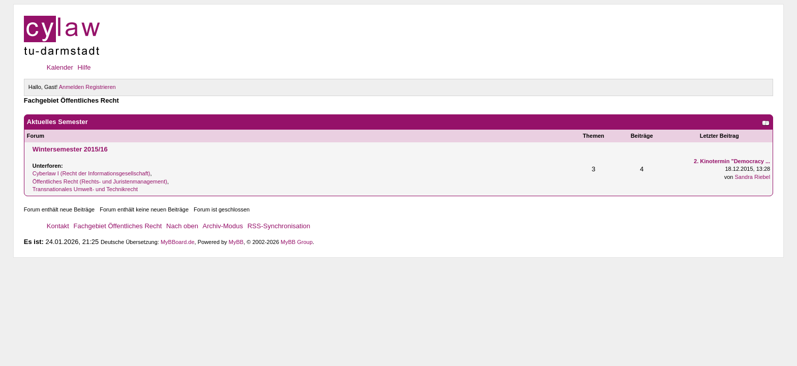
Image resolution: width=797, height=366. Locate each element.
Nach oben (182, 226)
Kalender (60, 67)
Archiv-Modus (223, 226)
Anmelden (71, 87)
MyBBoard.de (178, 242)
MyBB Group (297, 242)
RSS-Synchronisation (279, 226)
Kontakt (58, 226)
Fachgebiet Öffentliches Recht (118, 226)
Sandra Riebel (752, 177)
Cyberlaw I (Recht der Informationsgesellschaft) (91, 173)
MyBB (236, 242)
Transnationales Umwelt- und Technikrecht (85, 189)
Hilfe (83, 67)
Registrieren (100, 87)
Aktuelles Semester (57, 122)
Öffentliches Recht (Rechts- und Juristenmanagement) (100, 181)
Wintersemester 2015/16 (70, 149)
